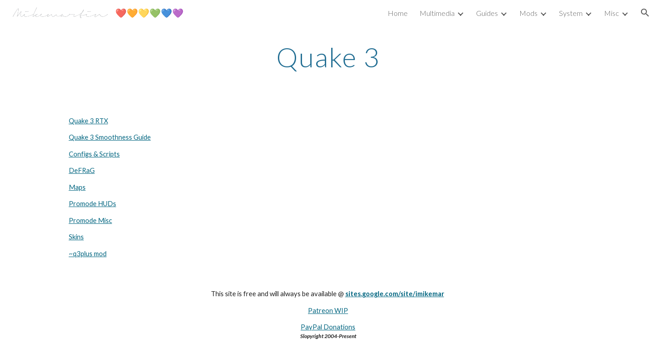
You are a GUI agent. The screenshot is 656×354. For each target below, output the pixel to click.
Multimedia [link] (437, 13)
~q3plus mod (88, 254)
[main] (328, 57)
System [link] (571, 13)
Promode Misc (90, 220)
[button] (645, 13)
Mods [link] (528, 13)
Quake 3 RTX (88, 121)
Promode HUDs (92, 203)
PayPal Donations (328, 327)
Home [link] (398, 13)
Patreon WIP (328, 310)
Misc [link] (611, 13)
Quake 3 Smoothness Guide (110, 137)
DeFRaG (82, 170)
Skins (76, 237)
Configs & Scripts (94, 154)
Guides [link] (487, 13)
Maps (77, 187)
